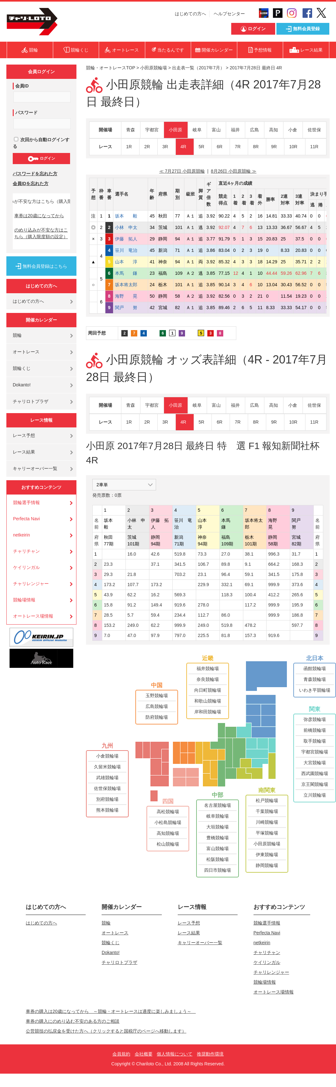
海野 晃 (130, 296)
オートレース (26, 351)
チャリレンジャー (31, 583)
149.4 (156, 604)
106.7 (203, 564)
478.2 (250, 625)
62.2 (131, 594)
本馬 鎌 (130, 273)
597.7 (297, 625)
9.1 (248, 564)
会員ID (22, 85)
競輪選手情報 (26, 502)
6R (219, 146)
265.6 (297, 594)
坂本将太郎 (130, 284)
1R (129, 146)
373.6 (297, 584)
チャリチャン (26, 551)
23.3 (108, 564)
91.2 (131, 604)
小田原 (175, 129)
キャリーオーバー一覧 (35, 468)
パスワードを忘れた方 (35, 173)
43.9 (108, 594)
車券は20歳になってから (39, 215)
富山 (216, 129)
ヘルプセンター (229, 13)
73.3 (202, 554)
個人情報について (174, 1053)
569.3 (179, 594)
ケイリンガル (26, 567)
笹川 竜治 (130, 250)
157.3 (250, 635)
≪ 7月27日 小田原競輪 (182, 171)
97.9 (155, 635)
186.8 (297, 615)
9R (274, 146)
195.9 (297, 604)
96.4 (225, 574)
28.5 (108, 615)
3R (165, 146)
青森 (130, 129)
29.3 (108, 574)
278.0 (203, 604)
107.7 (133, 584)
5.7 (130, 615)
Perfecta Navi (26, 518)
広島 (254, 129)
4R (183, 146)
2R (147, 146)
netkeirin (21, 534)
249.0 (133, 625)
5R (201, 146)
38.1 (249, 554)
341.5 (179, 564)
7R (237, 146)
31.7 (296, 554)
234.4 (179, 615)
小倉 (292, 129)
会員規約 (121, 1053)
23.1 (202, 574)
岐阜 (197, 129)
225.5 (203, 635)
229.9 (203, 584)
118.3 (226, 594)
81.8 (225, 635)
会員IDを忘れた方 (30, 183)
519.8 (179, 554)
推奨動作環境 (210, 1053)
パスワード (26, 112)
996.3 (273, 554)
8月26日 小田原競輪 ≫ (233, 171)
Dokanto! (22, 384)
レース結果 (24, 451)
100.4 (250, 594)
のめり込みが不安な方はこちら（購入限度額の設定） (41, 233)
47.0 (131, 635)
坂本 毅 (130, 215)
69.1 (249, 584)
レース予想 (24, 435)
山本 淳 (130, 261)
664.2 (273, 564)
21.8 (131, 574)
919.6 (179, 604)
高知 (273, 129)
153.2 (109, 625)
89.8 (225, 564)
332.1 (226, 584)
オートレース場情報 (33, 616)
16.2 (155, 594)
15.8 (108, 604)
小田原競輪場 (153, 67)
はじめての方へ (190, 13)
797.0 (179, 635)
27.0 (225, 554)
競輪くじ (22, 368)
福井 (235, 129)
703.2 (179, 574)
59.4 (155, 615)
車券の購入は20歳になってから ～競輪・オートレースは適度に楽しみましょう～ (111, 1011)
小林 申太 (130, 227)
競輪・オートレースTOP (110, 67)
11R (314, 146)
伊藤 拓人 (130, 238)
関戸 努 (130, 307)
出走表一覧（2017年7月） (198, 67)
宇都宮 (152, 129)
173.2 (109, 584)
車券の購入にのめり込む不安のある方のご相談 (72, 1021)
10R (293, 146)
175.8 (297, 574)
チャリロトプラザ (30, 401)
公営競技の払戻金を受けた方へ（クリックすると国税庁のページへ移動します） (106, 1031)
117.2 (250, 604)
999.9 (273, 584)
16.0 (131, 554)
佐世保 (314, 129)
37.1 (155, 564)
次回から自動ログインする (41, 143)
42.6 (155, 554)
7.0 (107, 635)
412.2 (273, 594)
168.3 (297, 564)
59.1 (249, 574)
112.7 (203, 615)
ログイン (41, 159)
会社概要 (144, 1053)
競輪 (17, 335)
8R (256, 146)
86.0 (225, 615)
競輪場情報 (24, 599)
